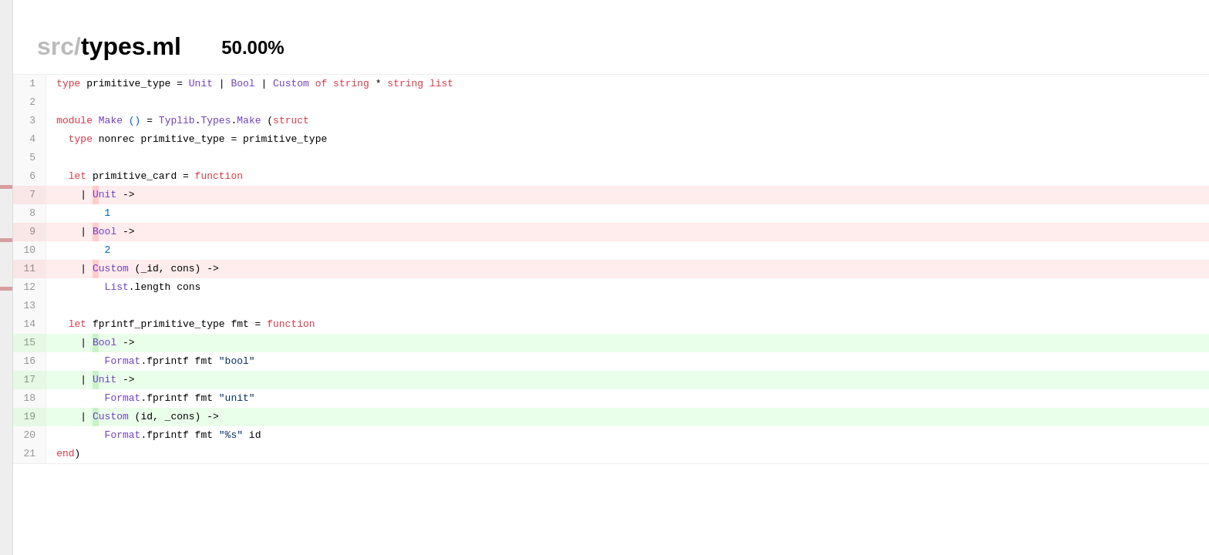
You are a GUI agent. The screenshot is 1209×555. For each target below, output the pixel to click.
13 (30, 305)
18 (30, 398)
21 (30, 453)
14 (30, 324)
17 (30, 379)
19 (30, 416)
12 (30, 287)
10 (30, 250)
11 (30, 268)
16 (30, 361)
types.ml (109, 46)
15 (30, 342)
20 (30, 435)
